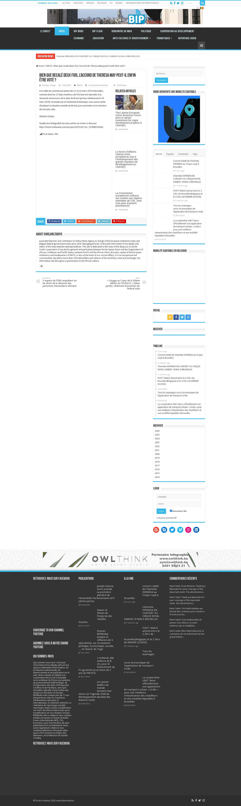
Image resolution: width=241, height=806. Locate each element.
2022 (157, 446)
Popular (170, 154)
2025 (157, 434)
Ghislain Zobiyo (49, 85)
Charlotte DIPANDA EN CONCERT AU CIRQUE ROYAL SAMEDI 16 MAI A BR (93, 56)
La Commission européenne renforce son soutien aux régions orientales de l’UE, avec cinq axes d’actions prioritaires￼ (128, 199)
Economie (79, 38)
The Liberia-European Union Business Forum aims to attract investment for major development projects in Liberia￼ (128, 119)
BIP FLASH (97, 31)
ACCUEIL (66, 3)
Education (98, 38)
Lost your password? (167, 518)
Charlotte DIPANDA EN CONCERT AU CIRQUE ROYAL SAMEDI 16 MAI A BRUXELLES (187, 179)
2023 (157, 442)
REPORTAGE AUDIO (187, 38)
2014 (157, 477)
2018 (157, 461)
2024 (157, 438)
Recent (159, 154)
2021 (157, 450)
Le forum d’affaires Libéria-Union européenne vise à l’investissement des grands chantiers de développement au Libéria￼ (126, 159)
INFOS (62, 31)
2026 (157, 431)
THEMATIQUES (163, 38)
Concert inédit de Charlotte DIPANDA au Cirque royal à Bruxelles (186, 164)
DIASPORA (78, 3)
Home (40, 66)
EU (111, 3)
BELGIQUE (102, 3)
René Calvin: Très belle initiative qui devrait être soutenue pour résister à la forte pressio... (187, 611)
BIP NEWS (78, 31)
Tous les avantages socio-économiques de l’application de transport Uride (188, 208)
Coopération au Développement (177, 31)
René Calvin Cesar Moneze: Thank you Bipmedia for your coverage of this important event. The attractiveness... (188, 589)
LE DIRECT (45, 31)
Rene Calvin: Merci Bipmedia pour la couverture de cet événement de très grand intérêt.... (187, 634)
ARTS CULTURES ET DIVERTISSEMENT (131, 38)
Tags (195, 154)
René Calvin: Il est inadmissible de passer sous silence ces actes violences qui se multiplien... (186, 622)
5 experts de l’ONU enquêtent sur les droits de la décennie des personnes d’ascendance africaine (60, 282)
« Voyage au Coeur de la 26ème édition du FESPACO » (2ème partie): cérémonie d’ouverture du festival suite (122, 283)
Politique (146, 31)
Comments (183, 154)
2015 (157, 473)
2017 (157, 465)
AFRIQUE (90, 3)
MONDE (119, 3)
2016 (157, 469)
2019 (157, 458)
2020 (157, 454)
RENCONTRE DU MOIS (122, 31)
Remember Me (178, 511)
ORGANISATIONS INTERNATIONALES (142, 3)
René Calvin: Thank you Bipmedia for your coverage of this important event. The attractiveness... (187, 600)
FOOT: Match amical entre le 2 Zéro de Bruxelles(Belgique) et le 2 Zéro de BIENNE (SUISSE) (188, 193)
